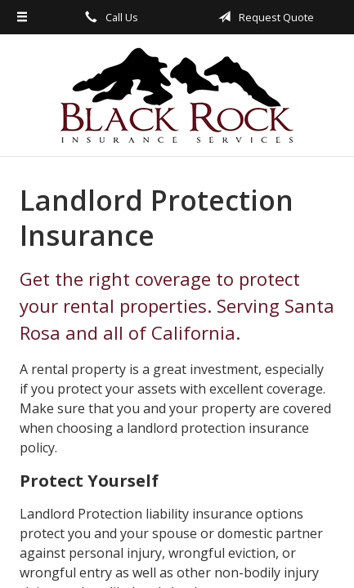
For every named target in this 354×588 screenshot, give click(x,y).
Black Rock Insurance (177, 95)
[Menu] (22, 17)
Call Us (108, 17)
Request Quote (263, 17)
